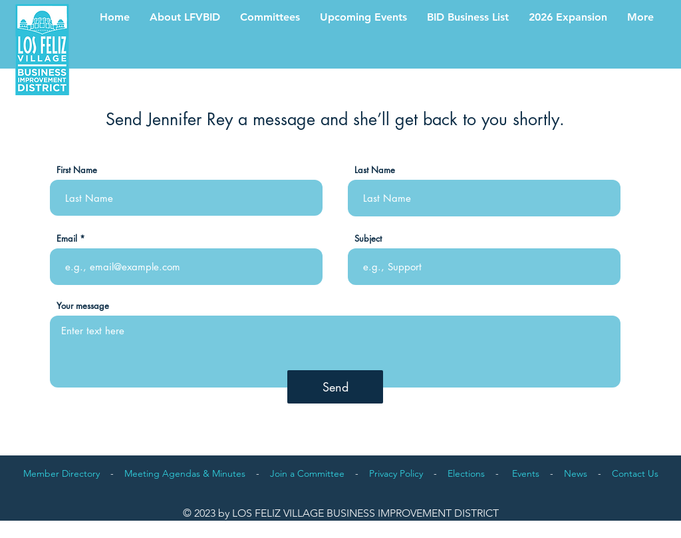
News (575, 473)
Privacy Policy (396, 473)
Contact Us (635, 473)
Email (67, 238)
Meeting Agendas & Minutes (184, 473)
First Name (77, 170)
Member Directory (61, 473)
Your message (83, 306)
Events (525, 473)
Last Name (374, 170)
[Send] (335, 387)
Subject (368, 238)
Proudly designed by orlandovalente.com (622, 524)
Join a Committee (307, 473)
